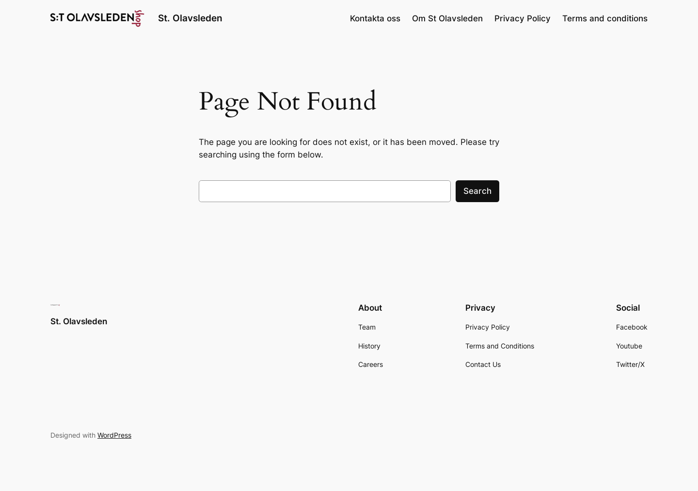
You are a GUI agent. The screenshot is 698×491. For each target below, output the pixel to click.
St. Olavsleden (190, 18)
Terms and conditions (605, 18)
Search (477, 191)
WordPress (114, 435)
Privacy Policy (522, 18)
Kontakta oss (375, 18)
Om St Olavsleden (447, 18)
